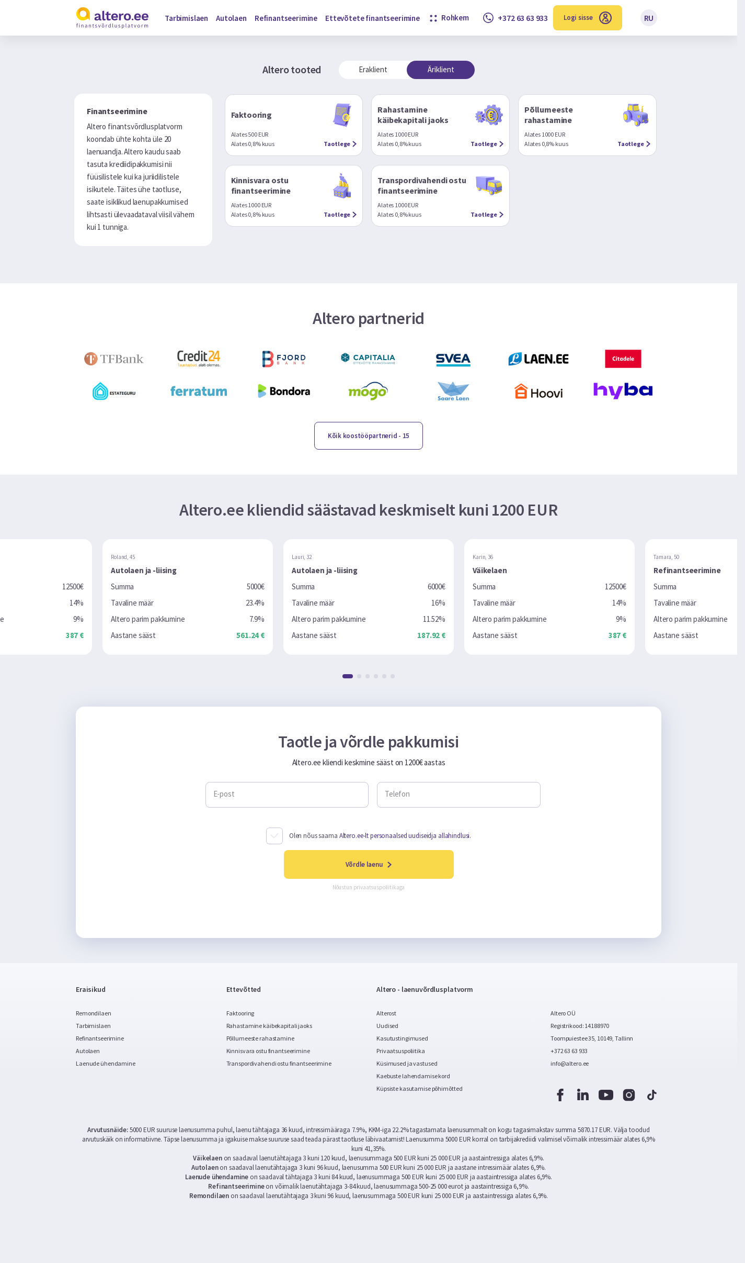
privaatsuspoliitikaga (379, 887)
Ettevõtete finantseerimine (372, 18)
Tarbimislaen (186, 18)
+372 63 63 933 (569, 1051)
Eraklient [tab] (373, 69)
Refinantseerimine (286, 18)
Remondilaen (93, 1013)
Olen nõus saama (380, 836)
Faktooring (240, 1013)
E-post (224, 794)
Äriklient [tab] (441, 69)
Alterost (386, 1013)
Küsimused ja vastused (406, 1063)
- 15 (368, 435)
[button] (347, 676)
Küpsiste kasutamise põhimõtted (419, 1088)
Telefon (397, 794)
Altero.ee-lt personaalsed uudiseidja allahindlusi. (405, 835)
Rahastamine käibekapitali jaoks (269, 1026)
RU (649, 18)
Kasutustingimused (402, 1038)
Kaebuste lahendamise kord (413, 1076)
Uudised (387, 1026)
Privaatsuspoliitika (400, 1051)
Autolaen (231, 18)
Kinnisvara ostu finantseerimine (268, 1051)
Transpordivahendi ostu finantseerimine (278, 1063)
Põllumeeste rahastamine (260, 1038)
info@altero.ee (570, 1063)
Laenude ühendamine (105, 1063)
